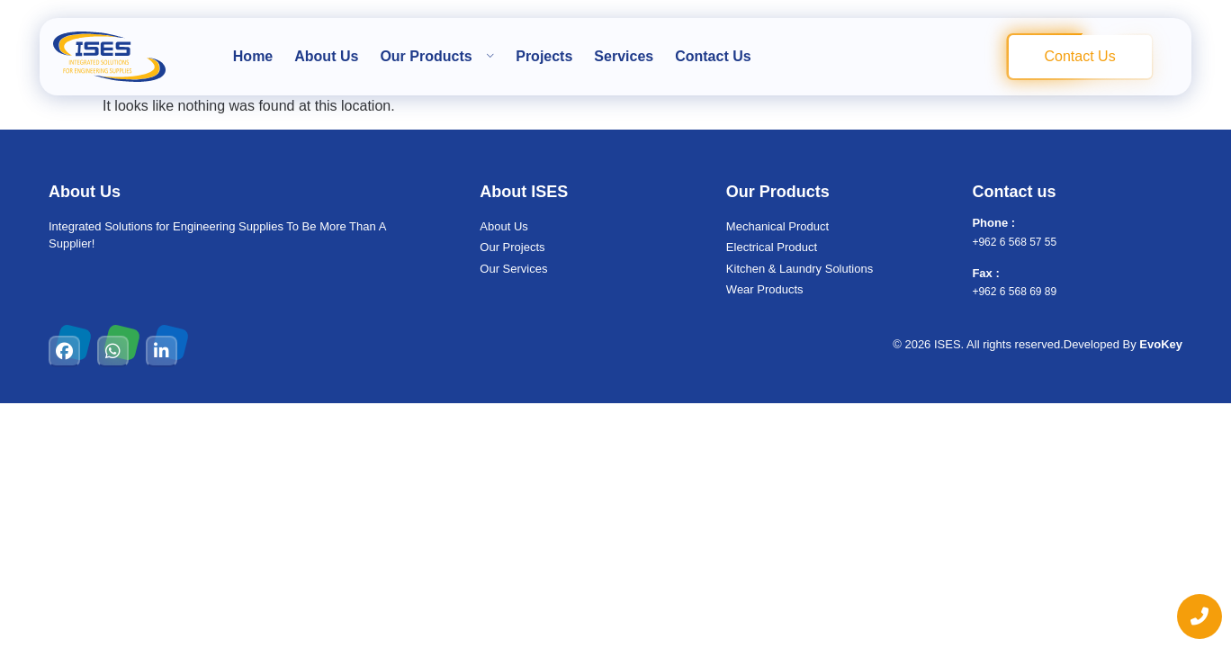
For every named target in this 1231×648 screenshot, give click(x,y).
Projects (544, 56)
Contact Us (712, 56)
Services (623, 56)
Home (253, 56)
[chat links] (1199, 616)
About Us (326, 56)
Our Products (437, 56)
